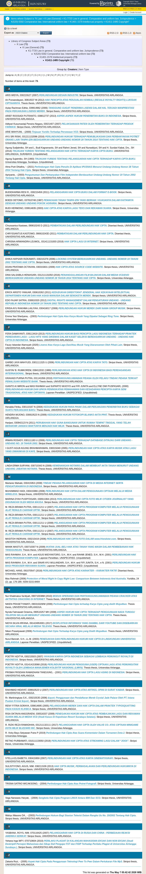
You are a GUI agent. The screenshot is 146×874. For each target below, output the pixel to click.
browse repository (35, 9)
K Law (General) (31, 47)
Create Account (135, 12)
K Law (20, 44)
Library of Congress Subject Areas (28, 41)
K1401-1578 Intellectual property (56, 57)
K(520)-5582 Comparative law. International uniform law (62, 54)
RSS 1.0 (133, 9)
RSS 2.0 (126, 9)
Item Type (84, 69)
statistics (48, 9)
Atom (139, 9)
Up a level (12, 28)
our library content (19, 9)
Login (125, 12)
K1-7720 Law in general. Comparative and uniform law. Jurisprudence (63, 50)
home (7, 9)
